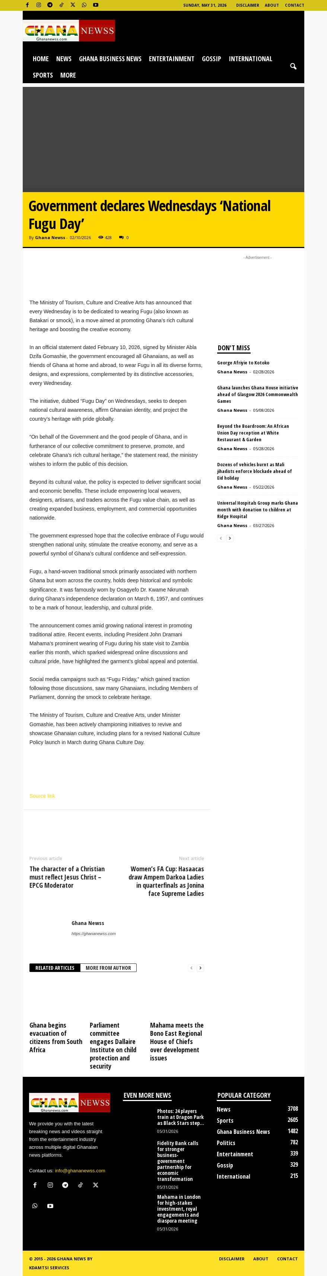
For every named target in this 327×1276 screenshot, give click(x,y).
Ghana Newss (50, 237)
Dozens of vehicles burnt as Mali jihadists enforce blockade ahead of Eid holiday (254, 471)
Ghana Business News (110, 58)
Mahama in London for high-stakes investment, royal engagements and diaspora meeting (179, 1208)
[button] (293, 67)
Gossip (211, 58)
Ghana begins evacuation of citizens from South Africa (55, 1037)
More (68, 74)
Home (41, 58)
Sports (43, 74)
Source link (42, 796)
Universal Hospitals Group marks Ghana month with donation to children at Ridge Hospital (257, 509)
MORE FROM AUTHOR (108, 967)
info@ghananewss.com (80, 1170)
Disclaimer (247, 5)
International (250, 58)
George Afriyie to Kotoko (243, 362)
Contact (294, 5)
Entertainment (171, 58)
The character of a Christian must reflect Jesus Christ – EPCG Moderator (67, 877)
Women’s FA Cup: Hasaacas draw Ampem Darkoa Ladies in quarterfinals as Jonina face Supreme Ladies (166, 881)
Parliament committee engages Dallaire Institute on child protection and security (113, 1045)
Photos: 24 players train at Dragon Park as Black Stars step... (180, 1116)
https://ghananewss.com (94, 933)
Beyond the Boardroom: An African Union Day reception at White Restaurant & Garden (253, 433)
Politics (226, 1143)
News (64, 58)
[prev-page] (191, 968)
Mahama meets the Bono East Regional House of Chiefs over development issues (177, 1041)
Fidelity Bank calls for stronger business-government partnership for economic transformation (177, 1160)
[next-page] (200, 968)
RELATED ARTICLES (54, 967)
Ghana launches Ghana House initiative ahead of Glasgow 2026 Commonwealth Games (257, 394)
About (272, 5)
